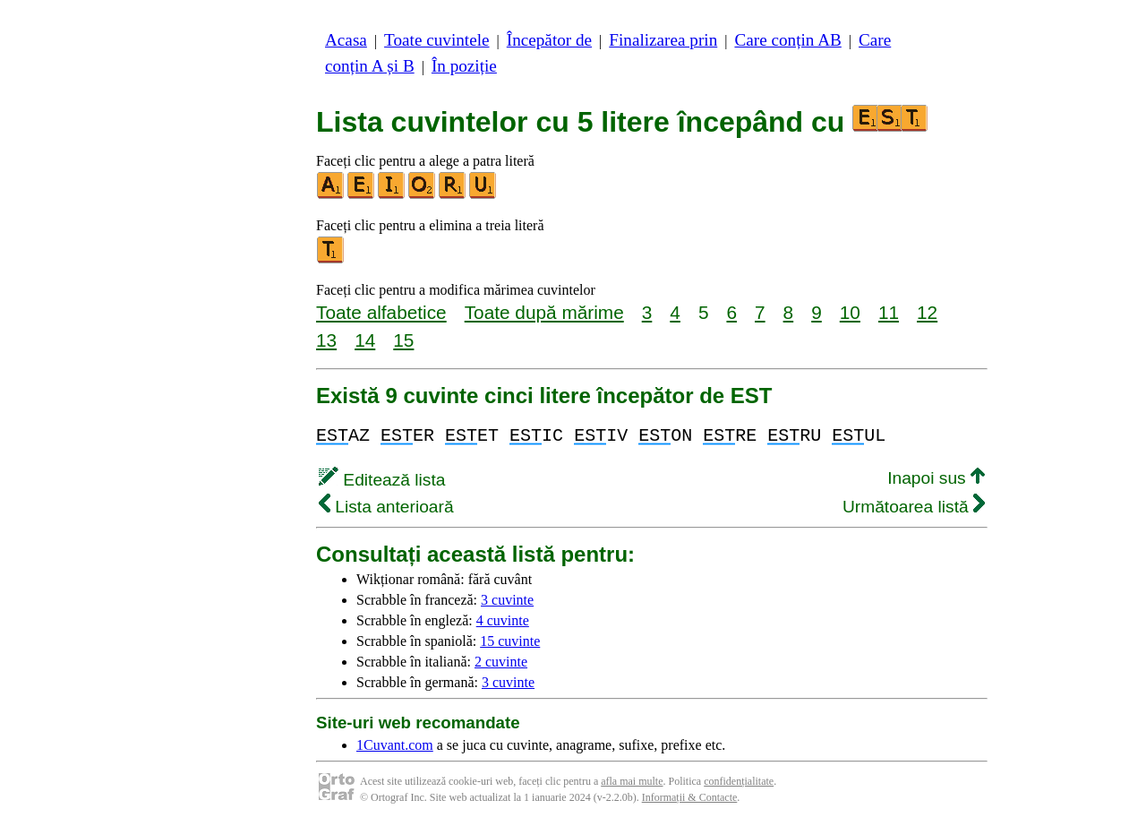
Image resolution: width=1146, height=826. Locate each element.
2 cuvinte (501, 661)
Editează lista (382, 479)
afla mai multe (632, 781)
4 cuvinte (502, 620)
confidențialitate (739, 781)
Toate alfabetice (381, 312)
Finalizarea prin (663, 39)
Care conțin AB (787, 39)
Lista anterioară (386, 506)
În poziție (464, 65)
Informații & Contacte (690, 797)
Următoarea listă (913, 506)
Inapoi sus (936, 478)
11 (888, 312)
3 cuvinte (507, 599)
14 (365, 340)
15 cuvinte (510, 641)
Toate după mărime (544, 312)
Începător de (549, 39)
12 (927, 312)
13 (326, 340)
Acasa (346, 39)
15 (403, 340)
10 (850, 312)
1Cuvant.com (394, 745)
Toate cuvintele (436, 39)
